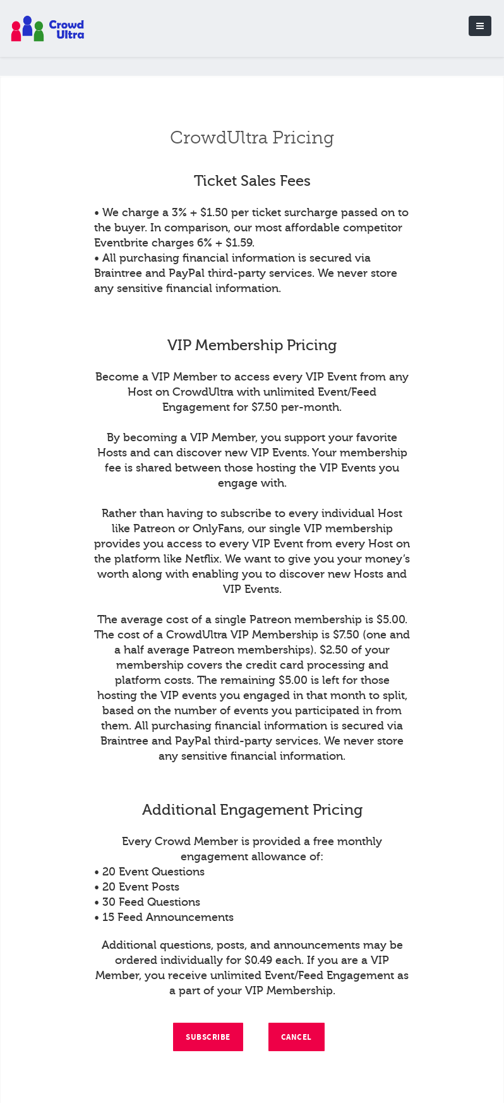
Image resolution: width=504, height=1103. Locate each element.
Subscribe (208, 1037)
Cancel (296, 1037)
